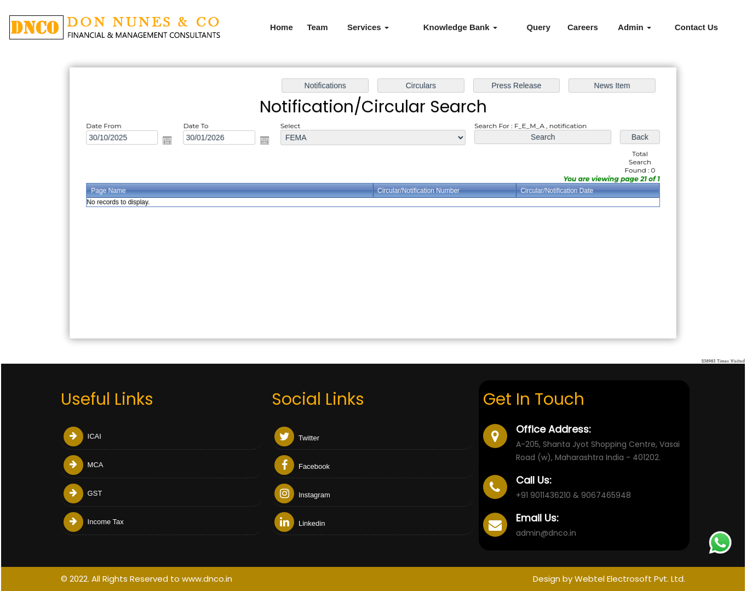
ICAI (82, 436)
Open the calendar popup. (171, 142)
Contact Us (696, 27)
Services (368, 27)
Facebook (302, 466)
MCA (84, 465)
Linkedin (299, 523)
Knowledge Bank (460, 27)
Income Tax (94, 522)
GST (83, 493)
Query (538, 27)
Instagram (302, 495)
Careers (582, 27)
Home (281, 27)
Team (317, 27)
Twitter (296, 438)
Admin (634, 27)
